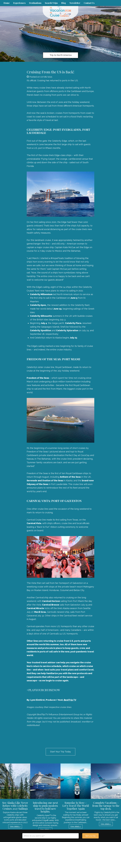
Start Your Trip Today (60, 751)
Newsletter (74, 3)
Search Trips (51, 3)
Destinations (35, 3)
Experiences (19, 3)
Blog (63, 3)
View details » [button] (15, 826)
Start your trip (90, 836)
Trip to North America (60, 55)
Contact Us (89, 3)
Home (7, 3)
